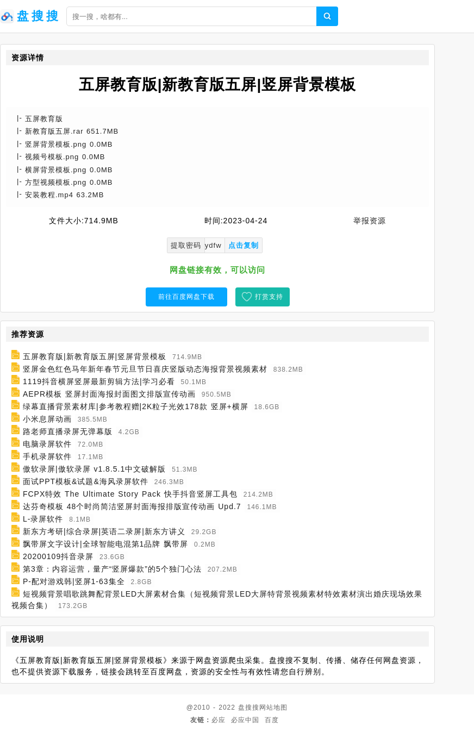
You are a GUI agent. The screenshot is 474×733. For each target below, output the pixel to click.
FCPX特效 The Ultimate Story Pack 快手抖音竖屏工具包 (130, 494)
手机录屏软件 (47, 456)
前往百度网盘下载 (186, 296)
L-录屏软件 (43, 519)
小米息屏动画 (47, 419)
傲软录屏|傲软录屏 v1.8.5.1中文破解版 (94, 469)
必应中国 (245, 720)
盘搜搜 (248, 707)
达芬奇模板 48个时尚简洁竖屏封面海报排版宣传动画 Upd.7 (132, 506)
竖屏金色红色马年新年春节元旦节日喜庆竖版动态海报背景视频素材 (145, 369)
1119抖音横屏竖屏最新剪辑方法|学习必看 (99, 381)
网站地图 (273, 707)
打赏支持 (269, 296)
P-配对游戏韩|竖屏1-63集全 (74, 581)
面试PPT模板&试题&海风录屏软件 (85, 481)
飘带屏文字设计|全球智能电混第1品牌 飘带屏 (105, 544)
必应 (218, 720)
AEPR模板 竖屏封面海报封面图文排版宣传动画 (109, 394)
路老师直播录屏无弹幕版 (68, 431)
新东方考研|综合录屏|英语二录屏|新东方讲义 (104, 531)
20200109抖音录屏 (58, 556)
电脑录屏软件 (47, 444)
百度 (272, 720)
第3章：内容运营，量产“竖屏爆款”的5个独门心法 (112, 569)
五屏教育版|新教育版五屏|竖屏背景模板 (94, 356)
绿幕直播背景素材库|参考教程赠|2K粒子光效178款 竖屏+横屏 (135, 406)
